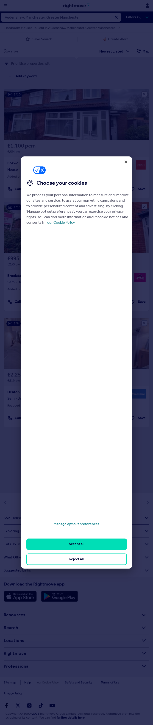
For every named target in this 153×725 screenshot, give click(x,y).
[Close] (126, 162)
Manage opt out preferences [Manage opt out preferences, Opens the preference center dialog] (77, 524)
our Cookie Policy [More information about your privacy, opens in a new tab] (61, 222)
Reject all (76, 559)
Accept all (76, 544)
